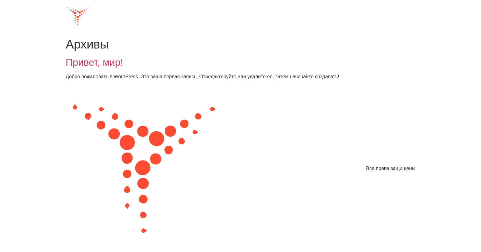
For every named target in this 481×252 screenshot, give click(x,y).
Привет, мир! (94, 62)
